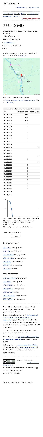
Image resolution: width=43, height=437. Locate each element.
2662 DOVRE (7, 282)
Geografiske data (33, 8)
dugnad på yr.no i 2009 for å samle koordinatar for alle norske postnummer (20, 317)
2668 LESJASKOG (8, 258)
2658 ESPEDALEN (8, 296)
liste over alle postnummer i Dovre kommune (20, 100)
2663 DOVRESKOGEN (10, 278)
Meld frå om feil (22, 56)
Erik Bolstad (12, 3)
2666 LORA (6, 251)
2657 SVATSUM (8, 299)
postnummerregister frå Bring (27, 345)
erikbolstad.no (8, 14)
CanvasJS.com (36, 218)
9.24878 (12, 42)
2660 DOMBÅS (7, 289)
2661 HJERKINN (8, 285)
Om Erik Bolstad (21, 8)
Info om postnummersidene (31, 19)
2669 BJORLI (7, 262)
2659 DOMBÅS (7, 292)
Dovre (23, 16)
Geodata (17, 14)
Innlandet (16, 16)
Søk (16, 236)
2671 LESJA (6, 269)
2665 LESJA (6, 248)
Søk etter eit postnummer (12, 232)
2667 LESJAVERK (8, 255)
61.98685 (7, 42)
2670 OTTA (6, 265)
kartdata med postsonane (27, 347)
